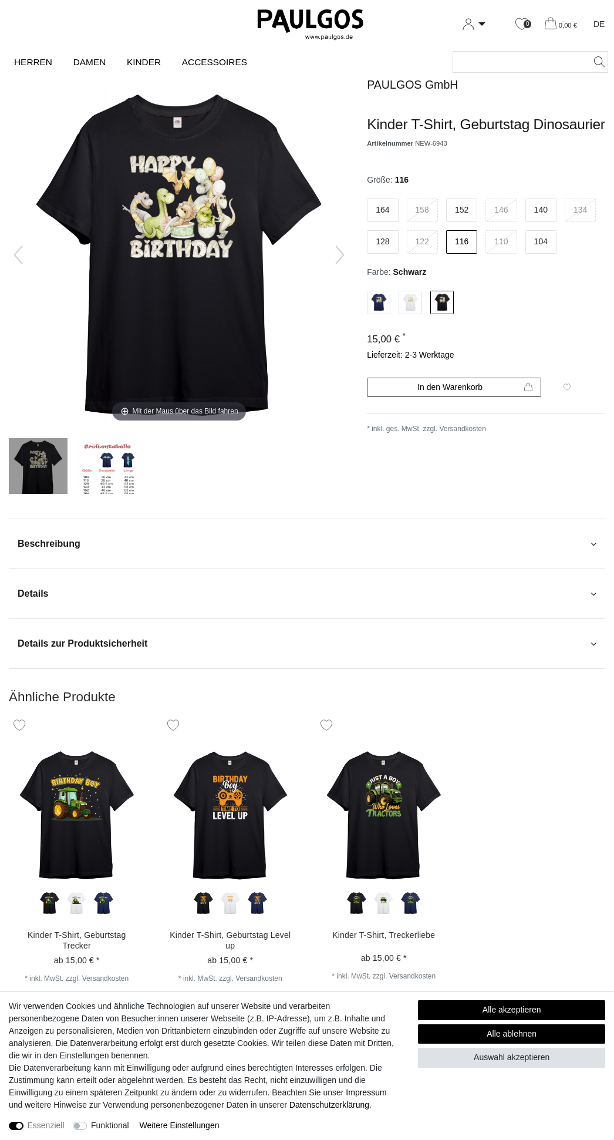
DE (599, 24)
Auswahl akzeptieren (511, 1057)
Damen (89, 62)
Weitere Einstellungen (180, 1125)
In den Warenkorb (474, 387)
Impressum (366, 1092)
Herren (33, 62)
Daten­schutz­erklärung (329, 1104)
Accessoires (214, 62)
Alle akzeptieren (512, 1009)
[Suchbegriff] (518, 62)
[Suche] (596, 62)
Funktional (110, 1125)
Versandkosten (463, 429)
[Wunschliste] (522, 24)
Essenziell (46, 1125)
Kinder (144, 62)
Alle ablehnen (512, 1033)
